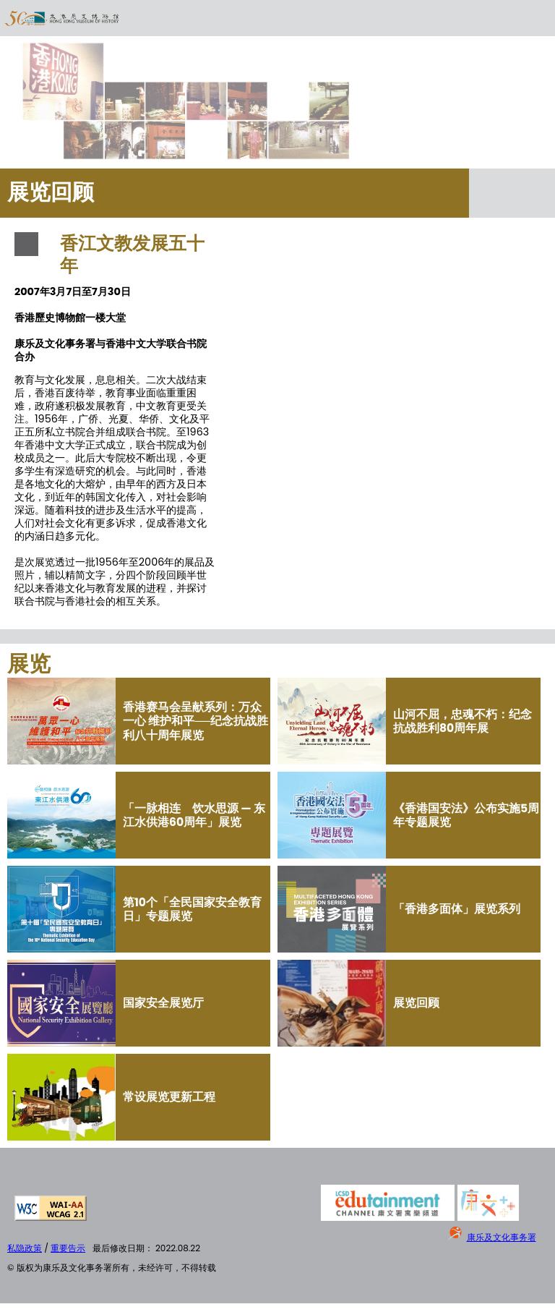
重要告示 (68, 1248)
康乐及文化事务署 (501, 1237)
